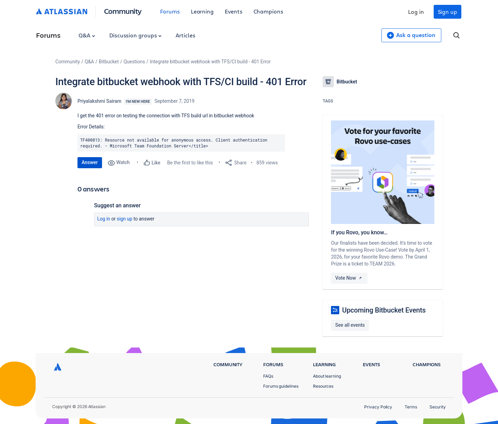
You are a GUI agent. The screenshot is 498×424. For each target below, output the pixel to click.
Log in (416, 11)
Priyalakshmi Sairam (99, 101)
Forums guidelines (280, 386)
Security (438, 406)
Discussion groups (135, 35)
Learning (202, 11)
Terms (411, 406)
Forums (170, 11)
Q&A (87, 35)
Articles (185, 35)
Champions (268, 11)
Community (123, 11)
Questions (134, 61)
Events (233, 11)
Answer (90, 162)
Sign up (447, 11)
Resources (323, 386)
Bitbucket (109, 61)
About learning (327, 376)
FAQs (268, 376)
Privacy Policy (378, 406)
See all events (350, 325)
